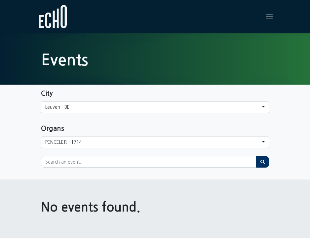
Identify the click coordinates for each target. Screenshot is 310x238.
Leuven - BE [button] (57, 107)
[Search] (262, 162)
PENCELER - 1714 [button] (63, 142)
